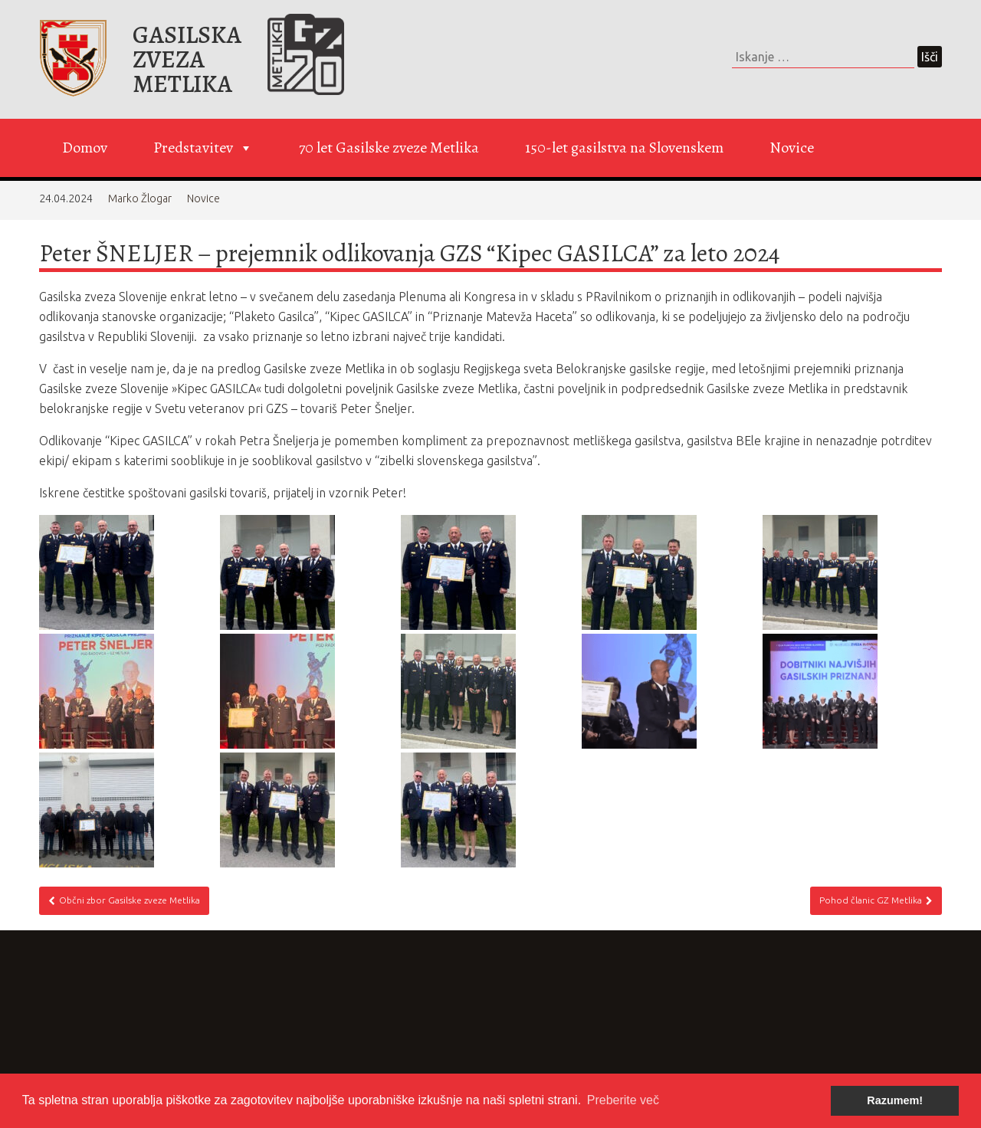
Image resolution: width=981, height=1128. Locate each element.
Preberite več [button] (623, 1100)
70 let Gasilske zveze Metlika (389, 147)
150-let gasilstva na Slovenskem (624, 147)
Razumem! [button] (895, 1100)
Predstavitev (203, 148)
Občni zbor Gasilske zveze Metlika (124, 900)
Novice (791, 147)
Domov (84, 147)
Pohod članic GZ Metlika (876, 900)
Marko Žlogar (140, 198)
